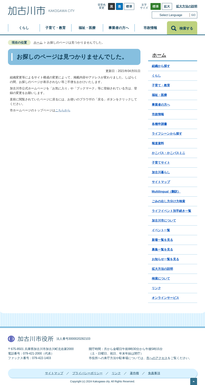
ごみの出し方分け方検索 (168, 201)
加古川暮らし (161, 172)
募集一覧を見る (162, 249)
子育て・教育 (161, 85)
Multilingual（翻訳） (166, 191)
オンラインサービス (165, 297)
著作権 (134, 373)
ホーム (38, 42)
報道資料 (158, 143)
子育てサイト (161, 162)
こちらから (62, 110)
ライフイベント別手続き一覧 (171, 210)
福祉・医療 (159, 95)
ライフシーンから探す (167, 133)
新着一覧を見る (162, 239)
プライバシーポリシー (87, 373)
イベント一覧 (161, 230)
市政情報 (158, 114)
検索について (161, 278)
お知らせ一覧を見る (165, 259)
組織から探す (161, 66)
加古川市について (164, 220)
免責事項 (154, 373)
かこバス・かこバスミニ (168, 153)
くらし (156, 75)
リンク (156, 288)
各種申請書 (159, 124)
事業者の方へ (161, 104)
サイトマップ (161, 182)
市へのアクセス (157, 358)
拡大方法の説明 (186, 6)
